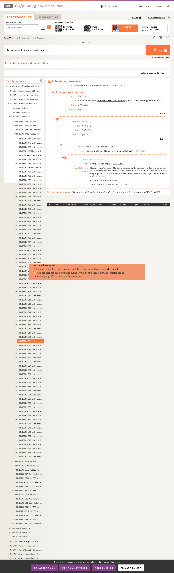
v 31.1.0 (164, 204)
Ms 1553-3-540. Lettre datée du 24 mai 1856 (31, 419)
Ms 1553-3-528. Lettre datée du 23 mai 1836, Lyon (31, 370)
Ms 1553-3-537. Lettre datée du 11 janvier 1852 (31, 407)
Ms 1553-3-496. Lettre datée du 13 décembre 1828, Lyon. (31, 238)
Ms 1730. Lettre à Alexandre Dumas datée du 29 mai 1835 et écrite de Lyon (26, 550)
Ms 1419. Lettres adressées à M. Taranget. (25, 91)
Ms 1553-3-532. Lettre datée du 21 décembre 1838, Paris (31, 386)
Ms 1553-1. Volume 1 (21, 108)
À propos (139, 6)
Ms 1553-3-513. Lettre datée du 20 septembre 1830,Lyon (31, 308)
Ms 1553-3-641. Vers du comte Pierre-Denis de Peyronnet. (29, 498)
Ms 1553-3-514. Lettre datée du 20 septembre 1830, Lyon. (31, 312)
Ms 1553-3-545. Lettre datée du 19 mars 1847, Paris (31, 440)
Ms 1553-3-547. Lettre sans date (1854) (31, 448)
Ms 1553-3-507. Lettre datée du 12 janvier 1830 (31, 283)
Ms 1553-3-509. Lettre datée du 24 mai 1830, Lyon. (31, 291)
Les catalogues (19, 17)
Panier (136, 17)
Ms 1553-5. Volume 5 (21, 532)
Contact (160, 6)
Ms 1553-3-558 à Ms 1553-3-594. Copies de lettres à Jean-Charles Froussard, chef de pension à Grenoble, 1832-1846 (28, 478)
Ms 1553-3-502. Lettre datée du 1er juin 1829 (31, 262)
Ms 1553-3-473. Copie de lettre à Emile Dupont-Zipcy (29, 129)
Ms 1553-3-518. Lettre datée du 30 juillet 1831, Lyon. (31, 328)
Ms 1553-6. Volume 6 (21, 536)
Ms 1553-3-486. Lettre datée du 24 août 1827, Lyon (31, 196)
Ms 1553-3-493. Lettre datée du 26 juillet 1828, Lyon (31, 225)
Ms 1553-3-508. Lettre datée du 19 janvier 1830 (31, 287)
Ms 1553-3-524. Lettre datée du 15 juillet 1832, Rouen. (31, 353)
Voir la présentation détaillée (151, 73)
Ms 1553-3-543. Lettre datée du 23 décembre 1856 (31, 432)
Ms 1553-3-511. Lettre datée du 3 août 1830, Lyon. (31, 299)
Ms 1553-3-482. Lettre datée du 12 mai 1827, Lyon (31, 180)
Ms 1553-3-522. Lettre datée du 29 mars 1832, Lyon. (31, 345)
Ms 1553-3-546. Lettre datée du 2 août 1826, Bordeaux (31, 444)
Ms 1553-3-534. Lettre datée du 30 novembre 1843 (31, 394)
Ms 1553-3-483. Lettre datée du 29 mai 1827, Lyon (31, 184)
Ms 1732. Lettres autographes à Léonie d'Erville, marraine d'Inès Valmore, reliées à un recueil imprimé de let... (25, 558)
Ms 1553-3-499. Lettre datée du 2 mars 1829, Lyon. (31, 250)
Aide (168, 6)
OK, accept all (44, 567)
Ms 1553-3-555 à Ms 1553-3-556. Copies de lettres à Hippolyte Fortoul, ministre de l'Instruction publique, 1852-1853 (28, 470)
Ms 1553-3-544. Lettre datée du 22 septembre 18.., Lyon (31, 436)
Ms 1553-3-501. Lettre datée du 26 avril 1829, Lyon (31, 258)
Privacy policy (131, 568)
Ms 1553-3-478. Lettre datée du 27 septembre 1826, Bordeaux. (31, 159)
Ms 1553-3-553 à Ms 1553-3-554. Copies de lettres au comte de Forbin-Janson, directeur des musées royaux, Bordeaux (28, 465)
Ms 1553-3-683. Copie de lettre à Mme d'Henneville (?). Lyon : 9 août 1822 (29, 515)
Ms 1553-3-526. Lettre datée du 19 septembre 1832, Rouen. (31, 361)
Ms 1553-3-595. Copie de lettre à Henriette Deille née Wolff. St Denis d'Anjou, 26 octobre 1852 (29, 482)
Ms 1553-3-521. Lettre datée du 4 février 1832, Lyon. (31, 341)
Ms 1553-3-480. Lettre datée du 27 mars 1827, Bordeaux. (31, 171)
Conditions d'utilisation (117, 204)
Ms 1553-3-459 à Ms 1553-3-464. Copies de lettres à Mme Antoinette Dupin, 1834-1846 (28, 121)
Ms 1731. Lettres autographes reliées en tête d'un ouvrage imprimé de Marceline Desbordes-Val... (25, 554)
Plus (161, 113)
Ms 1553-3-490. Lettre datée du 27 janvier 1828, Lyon (31, 213)
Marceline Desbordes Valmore (111, 100)
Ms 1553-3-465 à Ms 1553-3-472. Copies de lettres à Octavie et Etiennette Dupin (28, 125)
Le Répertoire (48, 17)
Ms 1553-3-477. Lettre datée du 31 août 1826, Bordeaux (31, 155)
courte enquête (111, 269)
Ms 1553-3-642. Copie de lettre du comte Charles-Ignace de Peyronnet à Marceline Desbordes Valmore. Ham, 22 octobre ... (29, 503)
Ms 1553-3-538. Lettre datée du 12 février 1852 (31, 411)
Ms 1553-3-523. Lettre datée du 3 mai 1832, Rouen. (31, 349)
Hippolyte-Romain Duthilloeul (118, 150)
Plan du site (53, 204)
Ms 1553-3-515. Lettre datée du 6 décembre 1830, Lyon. (31, 316)
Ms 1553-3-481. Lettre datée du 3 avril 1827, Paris (31, 176)
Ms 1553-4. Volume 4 (21, 528)
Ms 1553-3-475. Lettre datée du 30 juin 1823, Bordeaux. (31, 143)
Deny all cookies (74, 567)
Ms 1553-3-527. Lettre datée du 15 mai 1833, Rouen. (31, 366)
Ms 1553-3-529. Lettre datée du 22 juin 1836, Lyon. (31, 374)
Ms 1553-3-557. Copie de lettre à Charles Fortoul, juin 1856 (29, 474)
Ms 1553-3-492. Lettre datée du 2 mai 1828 (31, 221)
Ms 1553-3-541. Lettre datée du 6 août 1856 (31, 423)
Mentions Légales (69, 204)
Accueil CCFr (9, 37)
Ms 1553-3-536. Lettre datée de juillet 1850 (31, 403)
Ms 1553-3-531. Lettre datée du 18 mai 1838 (31, 382)
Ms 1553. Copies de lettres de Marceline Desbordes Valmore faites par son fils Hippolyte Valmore (25, 103)
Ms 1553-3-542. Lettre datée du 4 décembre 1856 (31, 427)
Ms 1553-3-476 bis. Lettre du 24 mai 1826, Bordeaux (31, 151)
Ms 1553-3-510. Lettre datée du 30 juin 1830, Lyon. (31, 295)
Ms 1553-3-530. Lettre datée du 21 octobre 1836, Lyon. (31, 378)
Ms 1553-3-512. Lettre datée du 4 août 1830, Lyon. (31, 304)
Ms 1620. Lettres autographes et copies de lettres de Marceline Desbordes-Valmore (25, 541)
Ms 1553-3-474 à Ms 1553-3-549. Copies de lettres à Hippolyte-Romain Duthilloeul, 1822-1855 (28, 134)
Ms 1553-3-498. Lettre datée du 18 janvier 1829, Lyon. (31, 246)
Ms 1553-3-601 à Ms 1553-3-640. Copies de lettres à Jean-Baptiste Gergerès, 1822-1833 (28, 494)
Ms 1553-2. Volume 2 (21, 112)
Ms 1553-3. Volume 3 (21, 116)
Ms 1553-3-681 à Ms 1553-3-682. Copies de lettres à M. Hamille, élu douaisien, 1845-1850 (28, 511)
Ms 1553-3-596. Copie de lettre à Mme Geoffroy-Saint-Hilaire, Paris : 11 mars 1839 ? (29, 486)
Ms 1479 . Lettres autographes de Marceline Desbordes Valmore (25, 95)
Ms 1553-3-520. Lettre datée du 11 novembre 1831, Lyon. (31, 337)
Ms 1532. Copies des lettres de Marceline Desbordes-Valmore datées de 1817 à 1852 (25, 99)
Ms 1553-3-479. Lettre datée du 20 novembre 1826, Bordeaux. (31, 163)
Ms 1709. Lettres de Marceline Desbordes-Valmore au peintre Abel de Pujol (25, 545)
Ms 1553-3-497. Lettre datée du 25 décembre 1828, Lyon (31, 242)
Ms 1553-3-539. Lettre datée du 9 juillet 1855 (31, 415)
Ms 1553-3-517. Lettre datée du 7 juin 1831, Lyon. (31, 324)
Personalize (104, 567)
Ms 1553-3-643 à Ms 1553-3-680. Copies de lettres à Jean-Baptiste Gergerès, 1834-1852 (28, 507)
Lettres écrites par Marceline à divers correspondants (23, 86)
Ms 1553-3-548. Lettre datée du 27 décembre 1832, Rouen (31, 452)
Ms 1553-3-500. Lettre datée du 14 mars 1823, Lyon (31, 254)
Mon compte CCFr (113, 6)
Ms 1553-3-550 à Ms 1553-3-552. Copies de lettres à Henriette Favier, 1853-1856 (28, 461)
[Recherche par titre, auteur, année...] (22, 27)
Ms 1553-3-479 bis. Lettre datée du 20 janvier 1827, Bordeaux (31, 167)
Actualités (150, 6)
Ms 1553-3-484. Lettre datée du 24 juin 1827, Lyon (31, 188)
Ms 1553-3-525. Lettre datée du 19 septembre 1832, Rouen (31, 357)
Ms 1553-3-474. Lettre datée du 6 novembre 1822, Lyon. (31, 138)
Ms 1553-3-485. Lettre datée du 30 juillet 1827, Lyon (31, 192)
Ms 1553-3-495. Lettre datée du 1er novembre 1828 (31, 233)
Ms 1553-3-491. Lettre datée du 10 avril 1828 (31, 217)
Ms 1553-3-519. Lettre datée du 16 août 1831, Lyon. (31, 333)
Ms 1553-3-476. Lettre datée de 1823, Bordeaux (31, 147)
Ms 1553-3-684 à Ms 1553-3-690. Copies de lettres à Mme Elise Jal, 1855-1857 (28, 519)
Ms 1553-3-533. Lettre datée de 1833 (31, 390)
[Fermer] (137, 265)
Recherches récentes (159, 17)
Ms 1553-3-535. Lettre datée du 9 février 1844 (31, 399)
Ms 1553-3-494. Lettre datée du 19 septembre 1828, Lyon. (31, 229)
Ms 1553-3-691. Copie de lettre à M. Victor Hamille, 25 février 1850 (29, 523)
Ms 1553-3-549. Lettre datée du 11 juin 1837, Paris (31, 456)
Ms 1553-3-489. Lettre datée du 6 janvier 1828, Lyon (31, 209)
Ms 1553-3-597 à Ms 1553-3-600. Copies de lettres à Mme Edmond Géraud (28, 490)
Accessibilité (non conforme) (92, 204)
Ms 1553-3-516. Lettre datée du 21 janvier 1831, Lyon (31, 320)
